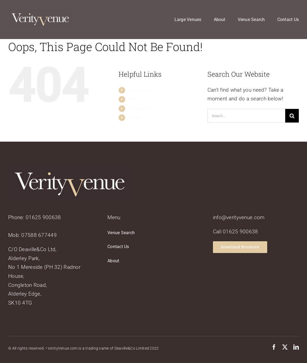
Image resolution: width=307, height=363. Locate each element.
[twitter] (285, 347)
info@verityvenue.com (239, 217)
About (133, 99)
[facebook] (274, 347)
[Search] (292, 116)
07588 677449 (38, 235)
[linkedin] (296, 347)
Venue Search (140, 108)
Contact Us (138, 117)
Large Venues (140, 90)
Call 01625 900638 (235, 231)
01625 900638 (43, 217)
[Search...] (246, 116)
